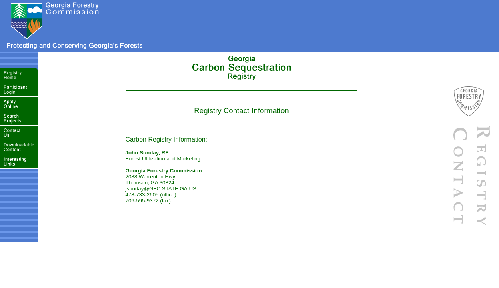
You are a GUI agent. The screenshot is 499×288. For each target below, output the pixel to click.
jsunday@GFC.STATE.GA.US (161, 189)
